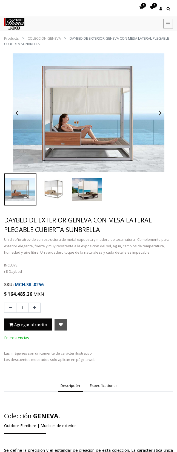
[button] (61, 325)
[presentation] (17, 113)
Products (11, 38)
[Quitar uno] (10, 308)
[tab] (70, 386)
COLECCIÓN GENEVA (44, 38)
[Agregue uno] (34, 308)
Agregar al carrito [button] (28, 324)
